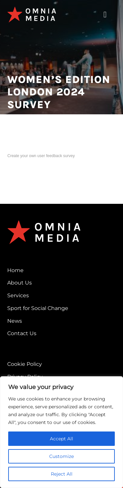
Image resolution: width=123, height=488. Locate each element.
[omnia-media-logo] (31, 9)
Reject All (61, 474)
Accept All (61, 439)
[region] (61, 432)
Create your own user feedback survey (40, 156)
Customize (61, 456)
